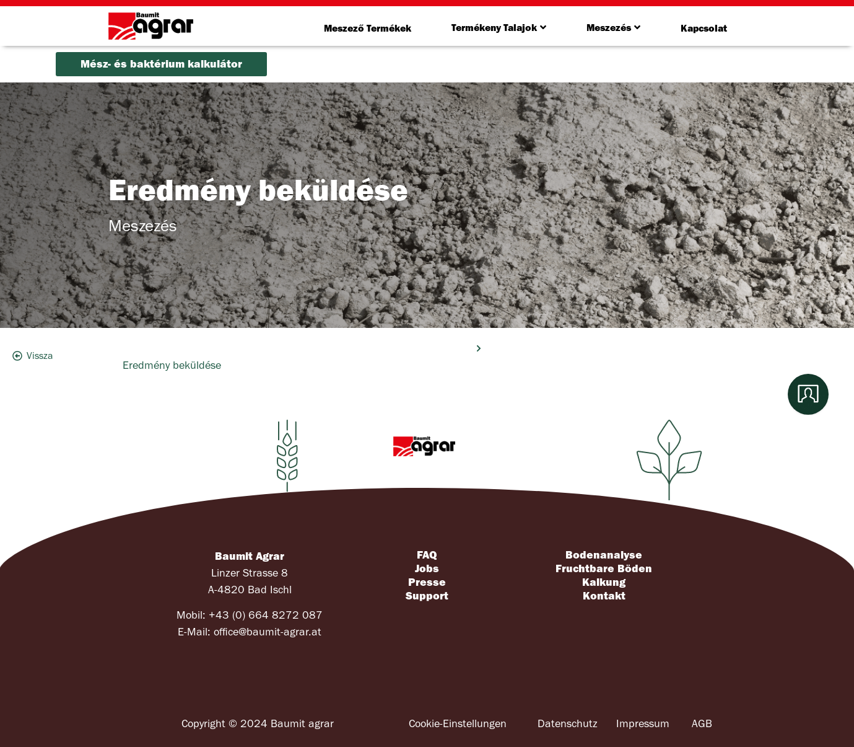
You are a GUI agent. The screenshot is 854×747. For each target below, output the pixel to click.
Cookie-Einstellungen (458, 724)
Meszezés (613, 27)
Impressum (642, 724)
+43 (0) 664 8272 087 (266, 615)
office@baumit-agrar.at (267, 632)
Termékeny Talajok (498, 27)
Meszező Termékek (367, 28)
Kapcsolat (704, 28)
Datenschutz (568, 724)
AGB (702, 724)
